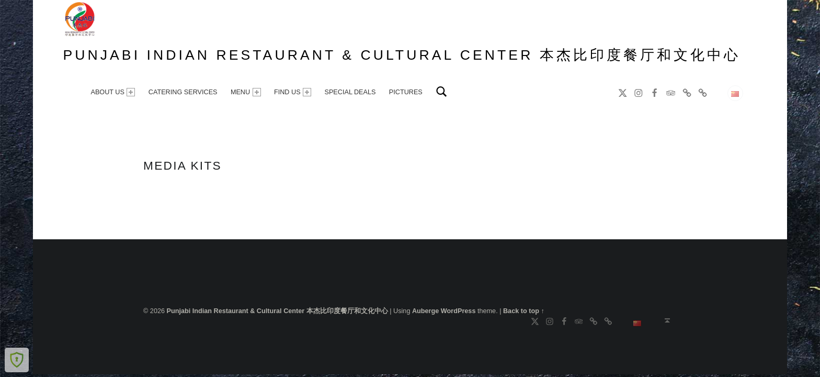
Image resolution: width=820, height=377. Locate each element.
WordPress (458, 311)
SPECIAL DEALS (349, 92)
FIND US (292, 92)
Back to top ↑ (523, 311)
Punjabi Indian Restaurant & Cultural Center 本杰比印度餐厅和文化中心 (402, 55)
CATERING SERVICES (183, 92)
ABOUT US (112, 92)
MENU (246, 92)
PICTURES (406, 92)
